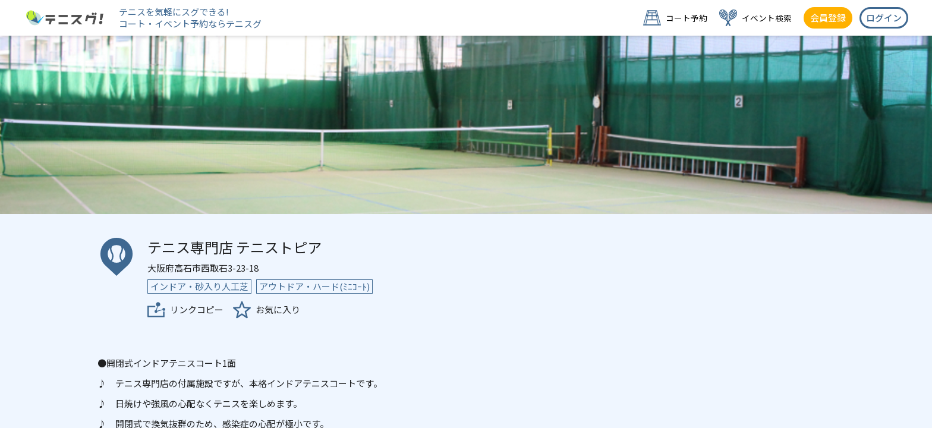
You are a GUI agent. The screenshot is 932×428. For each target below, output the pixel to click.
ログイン (884, 17)
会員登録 (828, 17)
